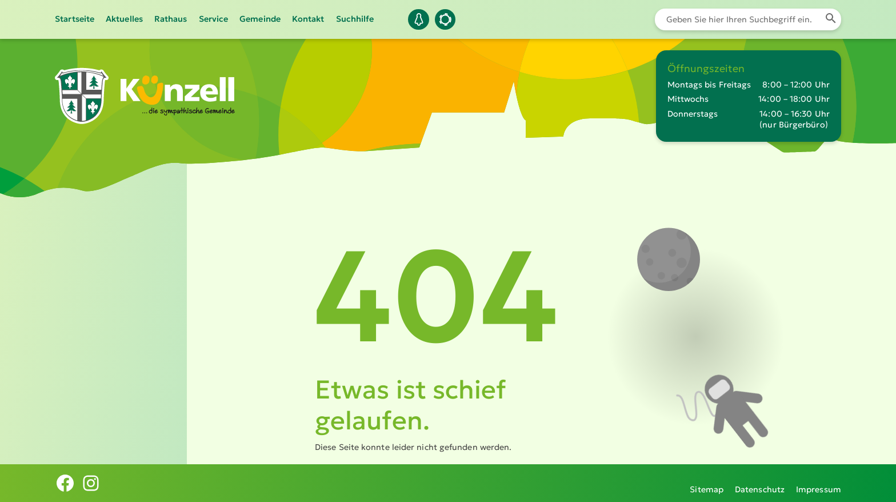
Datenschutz (760, 483)
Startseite (74, 19)
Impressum (818, 483)
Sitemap (706, 483)
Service (214, 19)
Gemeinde (260, 19)
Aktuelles (124, 19)
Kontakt (308, 19)
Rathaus (170, 19)
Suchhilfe (355, 19)
